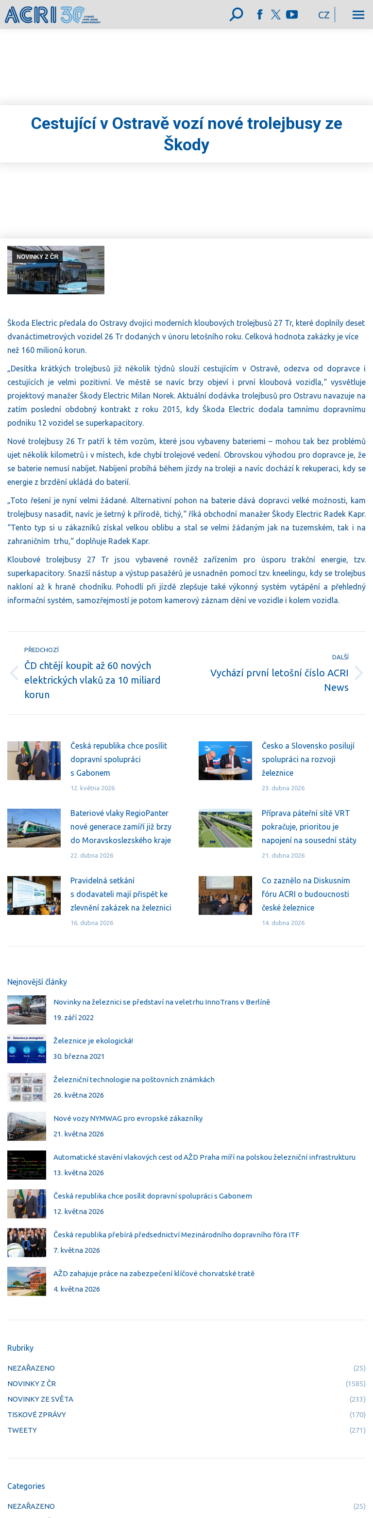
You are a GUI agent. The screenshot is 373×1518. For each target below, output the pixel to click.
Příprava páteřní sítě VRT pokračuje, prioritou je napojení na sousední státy (309, 827)
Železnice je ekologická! (93, 1041)
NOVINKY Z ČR (37, 257)
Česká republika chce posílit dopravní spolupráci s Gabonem (118, 759)
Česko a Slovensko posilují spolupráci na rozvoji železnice (308, 759)
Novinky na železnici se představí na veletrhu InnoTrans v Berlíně (161, 1002)
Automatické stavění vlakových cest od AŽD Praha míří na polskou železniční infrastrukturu (204, 1157)
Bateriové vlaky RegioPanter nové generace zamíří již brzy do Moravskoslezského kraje (120, 827)
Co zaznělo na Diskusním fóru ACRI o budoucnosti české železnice (306, 894)
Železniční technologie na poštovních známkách (134, 1079)
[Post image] (34, 760)
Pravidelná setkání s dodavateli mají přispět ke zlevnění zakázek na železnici (120, 894)
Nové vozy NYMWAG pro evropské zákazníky (128, 1118)
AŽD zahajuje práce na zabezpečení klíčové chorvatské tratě (153, 1273)
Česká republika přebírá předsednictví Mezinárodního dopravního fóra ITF (176, 1234)
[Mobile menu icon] (358, 14)
